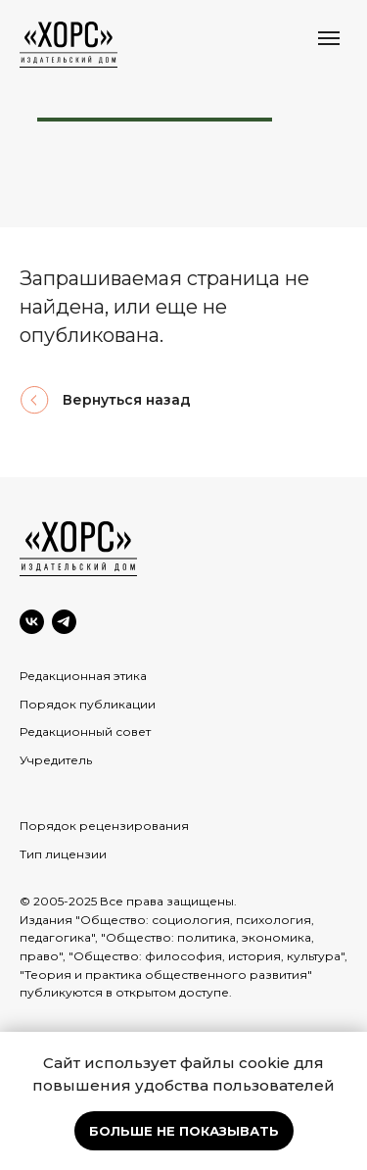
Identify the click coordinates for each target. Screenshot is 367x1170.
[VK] (32, 621)
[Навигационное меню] (329, 38)
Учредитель (56, 760)
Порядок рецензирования (104, 825)
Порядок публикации (88, 704)
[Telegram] (64, 621)
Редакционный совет (85, 731)
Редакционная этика (83, 675)
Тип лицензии (63, 854)
